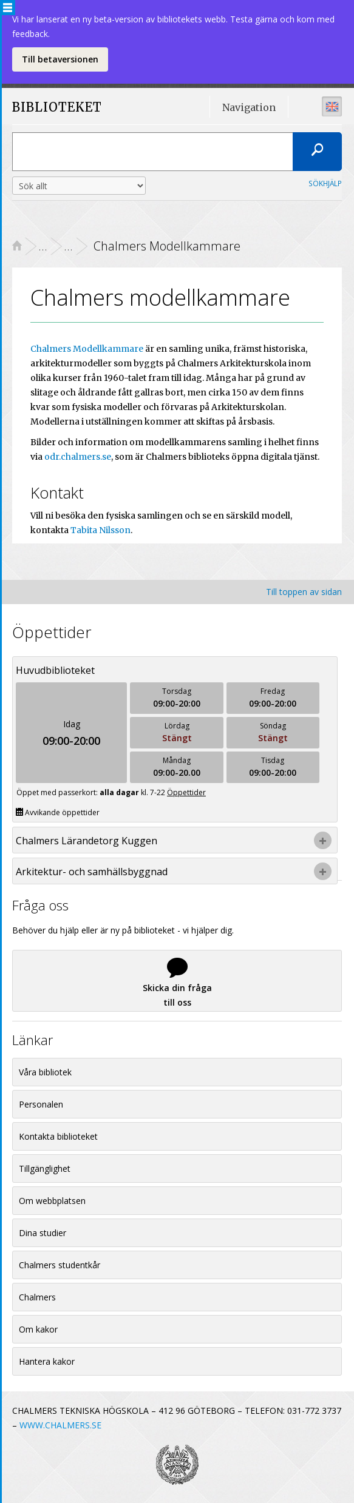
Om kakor (38, 1329)
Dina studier (42, 1233)
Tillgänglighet (44, 1168)
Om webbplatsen (52, 1200)
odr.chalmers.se (77, 456)
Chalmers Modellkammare (86, 348)
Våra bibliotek (45, 1072)
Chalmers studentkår (59, 1265)
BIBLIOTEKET (45, 107)
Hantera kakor (47, 1361)
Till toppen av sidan (304, 591)
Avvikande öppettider (58, 812)
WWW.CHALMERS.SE (60, 1425)
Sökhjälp (325, 183)
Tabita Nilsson (100, 530)
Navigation (249, 107)
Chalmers (37, 1297)
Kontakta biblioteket (58, 1136)
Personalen (41, 1104)
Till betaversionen (60, 59)
